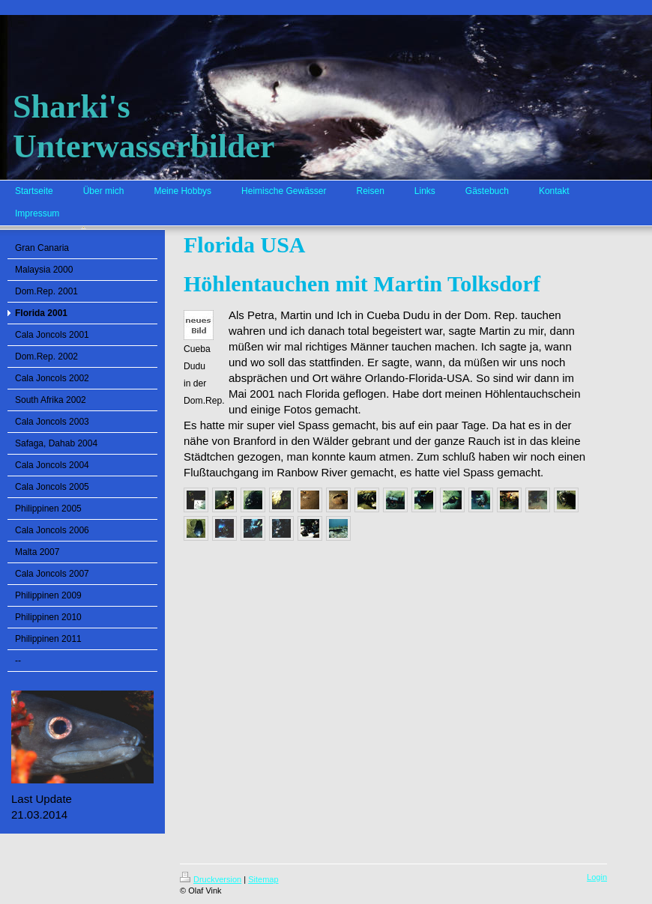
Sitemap (263, 879)
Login (597, 877)
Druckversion (210, 879)
